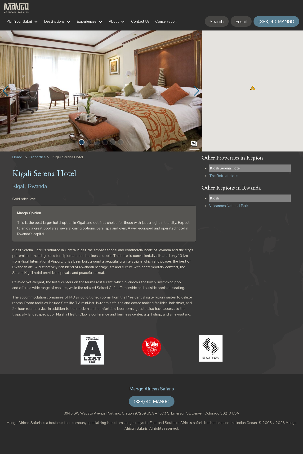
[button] (82, 142)
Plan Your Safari (19, 21)
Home (17, 157)
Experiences (87, 21)
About (114, 21)
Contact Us (140, 21)
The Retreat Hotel (223, 175)
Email (241, 21)
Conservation (166, 21)
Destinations (54, 21)
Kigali (214, 198)
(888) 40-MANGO (276, 21)
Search (217, 21)
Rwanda (37, 186)
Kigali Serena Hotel (225, 168)
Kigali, (19, 186)
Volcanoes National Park (228, 205)
